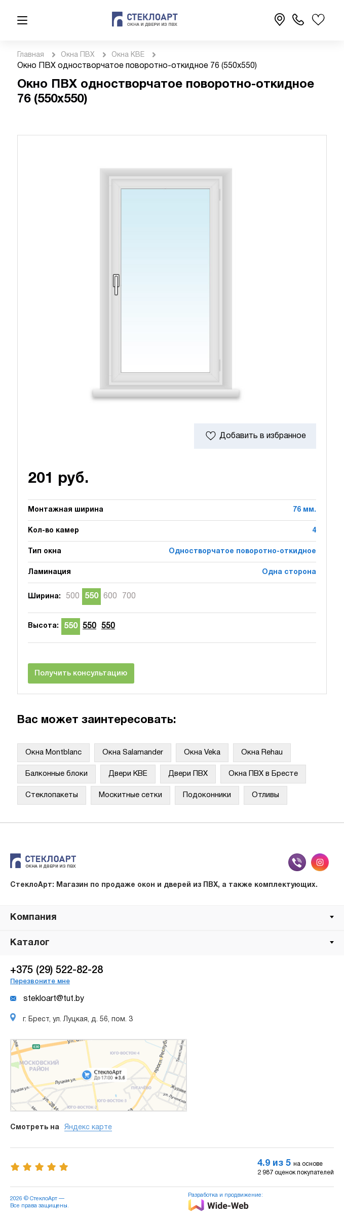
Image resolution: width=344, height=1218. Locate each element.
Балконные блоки (56, 773)
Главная (30, 55)
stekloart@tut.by (47, 998)
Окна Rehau (262, 752)
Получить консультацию (80, 673)
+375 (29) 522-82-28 (56, 970)
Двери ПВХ (188, 773)
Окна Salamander (132, 752)
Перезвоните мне (40, 981)
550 (91, 596)
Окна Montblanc (53, 752)
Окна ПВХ (78, 55)
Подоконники (207, 795)
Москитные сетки (130, 795)
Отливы (265, 795)
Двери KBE (127, 773)
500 (73, 596)
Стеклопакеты (51, 795)
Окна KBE (127, 55)
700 (129, 596)
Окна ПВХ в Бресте (263, 773)
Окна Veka (202, 752)
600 (110, 596)
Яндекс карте (88, 1127)
